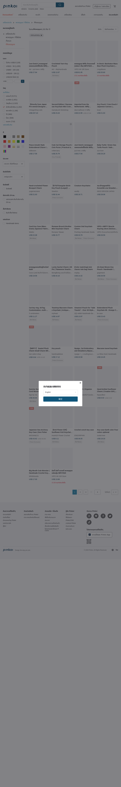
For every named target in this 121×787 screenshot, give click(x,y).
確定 (60, 399)
